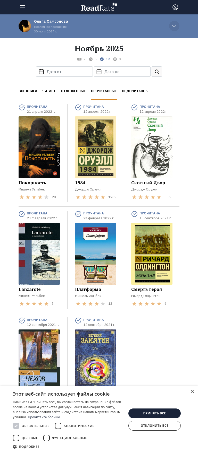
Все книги (28, 91)
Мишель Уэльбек (32, 189)
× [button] (192, 392)
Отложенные (73, 91)
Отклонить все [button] (154, 425)
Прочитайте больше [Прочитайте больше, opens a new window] (44, 417)
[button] (68, 446)
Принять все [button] (154, 413)
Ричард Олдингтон (145, 296)
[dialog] (99, 419)
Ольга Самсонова (51, 21)
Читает (49, 91)
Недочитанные (136, 91)
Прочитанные (104, 91)
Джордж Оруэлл (88, 189)
